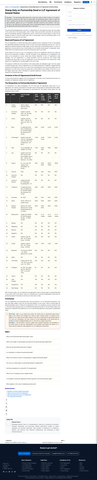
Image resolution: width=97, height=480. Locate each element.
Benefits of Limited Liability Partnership (18, 391)
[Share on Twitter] (6, 403)
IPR (51, 2)
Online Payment (84, 470)
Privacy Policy (33, 476)
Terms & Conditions (23, 476)
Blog (81, 463)
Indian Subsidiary (46, 465)
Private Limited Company (29, 463)
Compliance (68, 2)
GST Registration (65, 463)
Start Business (43, 2)
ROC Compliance (65, 468)
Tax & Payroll (58, 2)
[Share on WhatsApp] (6, 410)
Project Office (45, 468)
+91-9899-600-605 (72, 453)
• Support (5, 467)
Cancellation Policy (43, 476)
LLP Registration (26, 465)
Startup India (25, 470)
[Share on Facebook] (6, 400)
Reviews (82, 468)
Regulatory (78, 2)
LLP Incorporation (14, 7)
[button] (91, 2)
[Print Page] (6, 414)
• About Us (5, 463)
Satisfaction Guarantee (72, 476)
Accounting (64, 465)
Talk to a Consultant (24, 453)
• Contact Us (5, 465)
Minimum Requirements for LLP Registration (19, 394)
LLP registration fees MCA (14, 396)
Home (6, 7)
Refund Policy (52, 476)
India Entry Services (47, 463)
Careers (82, 467)
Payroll (62, 467)
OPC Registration (27, 467)
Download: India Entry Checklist (41, 453)
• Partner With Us (7, 468)
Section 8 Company (27, 468)
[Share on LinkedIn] (6, 407)
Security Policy (61, 476)
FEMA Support (45, 470)
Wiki (81, 465)
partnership (48, 67)
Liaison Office (45, 467)
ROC (53, 52)
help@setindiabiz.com (58, 453)
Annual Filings (64, 470)
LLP (29, 30)
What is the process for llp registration (17, 393)
